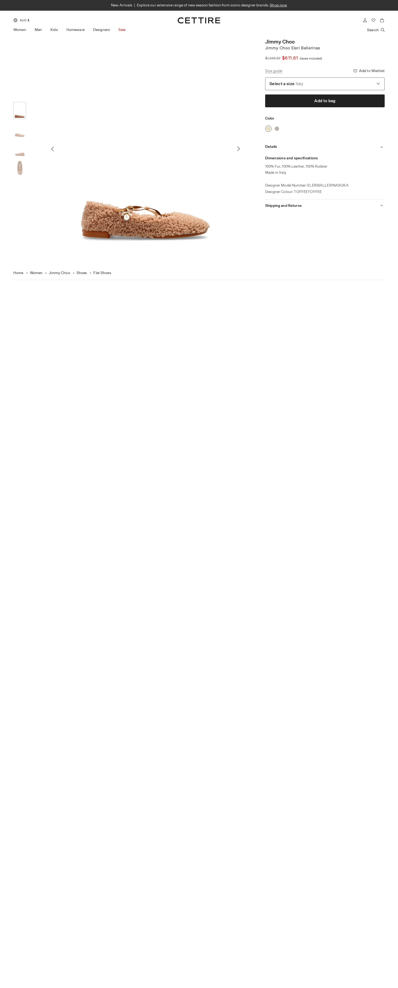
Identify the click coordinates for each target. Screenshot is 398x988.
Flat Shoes (102, 273)
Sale (122, 29)
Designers (101, 29)
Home (18, 273)
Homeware (75, 29)
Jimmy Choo (280, 41)
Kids (54, 29)
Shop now (278, 5)
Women (19, 29)
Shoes (82, 273)
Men (38, 29)
